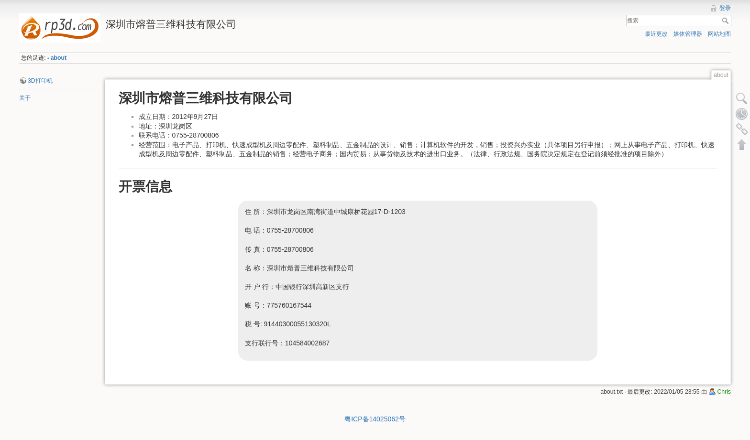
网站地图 (719, 34)
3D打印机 (40, 80)
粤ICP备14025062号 (375, 419)
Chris (724, 391)
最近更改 (656, 34)
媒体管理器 (687, 34)
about (58, 57)
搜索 (726, 20)
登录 (725, 8)
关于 (25, 98)
